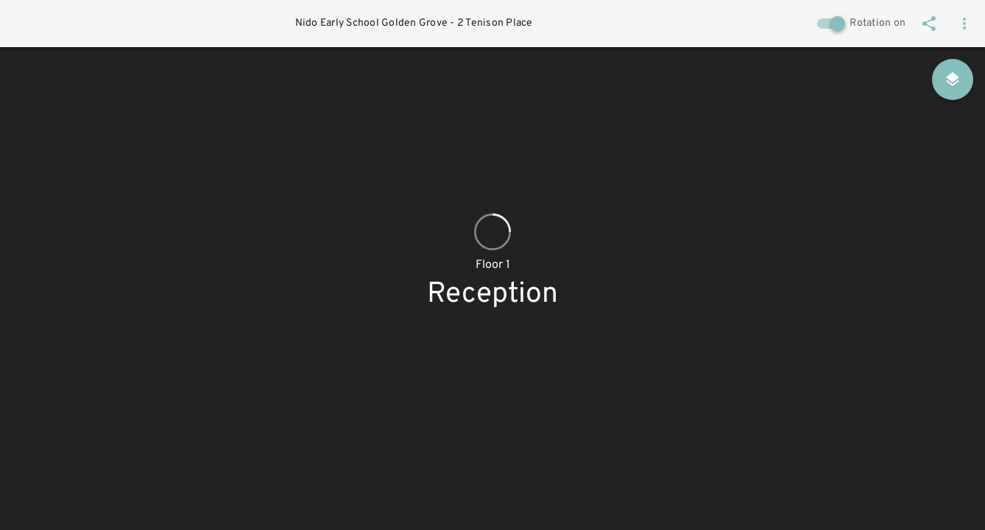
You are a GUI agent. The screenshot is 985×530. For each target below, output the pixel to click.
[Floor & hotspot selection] (952, 79)
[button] (964, 23)
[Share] (929, 23)
